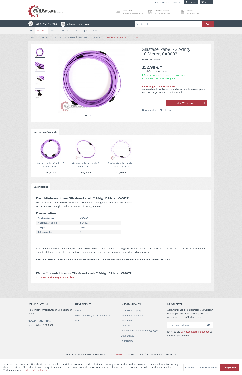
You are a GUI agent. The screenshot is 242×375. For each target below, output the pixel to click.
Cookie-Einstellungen (132, 315)
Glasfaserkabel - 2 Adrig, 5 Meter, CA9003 (50, 165)
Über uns (126, 325)
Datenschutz (127, 335)
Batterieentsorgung (131, 310)
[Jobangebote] (90, 30)
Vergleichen (149, 109)
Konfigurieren (229, 367)
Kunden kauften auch (45, 132)
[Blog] (78, 30)
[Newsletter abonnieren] (208, 325)
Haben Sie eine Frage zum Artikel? (55, 277)
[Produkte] (41, 30)
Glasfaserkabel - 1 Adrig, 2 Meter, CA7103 (85, 165)
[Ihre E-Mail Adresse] (185, 325)
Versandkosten (117, 354)
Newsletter (126, 320)
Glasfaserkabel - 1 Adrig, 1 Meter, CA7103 (121, 165)
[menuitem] (174, 24)
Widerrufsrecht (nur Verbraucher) (92, 315)
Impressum (127, 340)
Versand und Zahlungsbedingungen (139, 330)
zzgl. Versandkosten (160, 71)
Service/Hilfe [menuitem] (161, 2)
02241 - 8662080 (39, 321)
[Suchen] (208, 24)
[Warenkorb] (206, 2)
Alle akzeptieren (208, 367)
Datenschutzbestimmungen (195, 331)
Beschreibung (41, 186)
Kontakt (79, 310)
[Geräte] (53, 30)
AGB (77, 320)
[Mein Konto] (191, 2)
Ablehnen (190, 367)
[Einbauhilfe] (66, 30)
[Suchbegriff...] (174, 24)
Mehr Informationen (36, 370)
